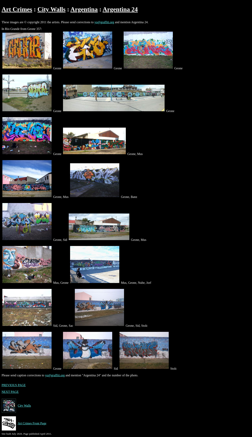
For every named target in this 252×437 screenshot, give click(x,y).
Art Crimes (17, 9)
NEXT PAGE (10, 391)
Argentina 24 (120, 9)
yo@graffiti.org (104, 22)
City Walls (51, 9)
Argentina (84, 9)
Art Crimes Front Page (24, 423)
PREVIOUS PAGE (14, 385)
